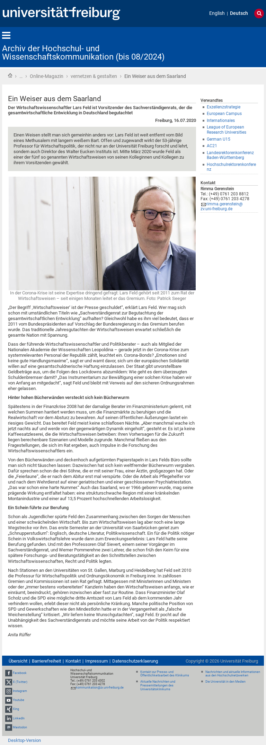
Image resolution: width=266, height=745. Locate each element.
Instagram (20, 691)
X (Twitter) (20, 682)
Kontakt (73, 661)
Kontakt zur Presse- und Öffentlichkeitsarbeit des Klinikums (164, 673)
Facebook (20, 673)
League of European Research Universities (226, 130)
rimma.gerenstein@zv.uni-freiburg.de (222, 207)
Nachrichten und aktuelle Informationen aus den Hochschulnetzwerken (232, 673)
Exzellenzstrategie (223, 107)
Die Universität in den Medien (225, 681)
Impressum (96, 661)
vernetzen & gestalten (94, 76)
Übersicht (18, 661)
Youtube (18, 700)
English (217, 13)
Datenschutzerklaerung (135, 661)
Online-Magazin (46, 76)
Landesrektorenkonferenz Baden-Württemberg (230, 155)
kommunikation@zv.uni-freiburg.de (100, 687)
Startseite (10, 75)
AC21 (212, 145)
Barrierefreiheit (46, 661)
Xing (16, 709)
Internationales (221, 120)
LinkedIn (19, 718)
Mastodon (20, 727)
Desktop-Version (24, 740)
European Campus (224, 113)
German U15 (218, 139)
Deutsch (239, 13)
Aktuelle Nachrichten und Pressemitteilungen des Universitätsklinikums (157, 685)
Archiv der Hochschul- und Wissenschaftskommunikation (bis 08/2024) (83, 53)
